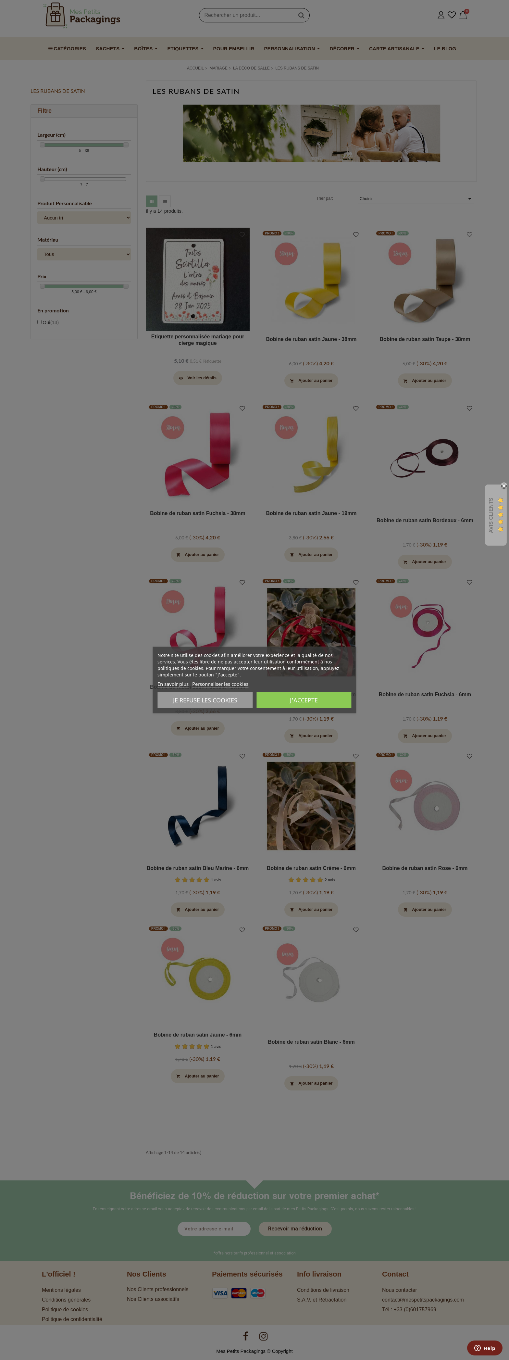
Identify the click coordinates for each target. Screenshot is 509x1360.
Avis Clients (491, 515)
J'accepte (304, 700)
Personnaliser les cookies (220, 684)
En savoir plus (173, 684)
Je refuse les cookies (205, 700)
